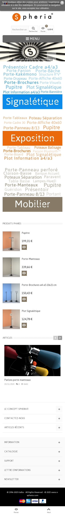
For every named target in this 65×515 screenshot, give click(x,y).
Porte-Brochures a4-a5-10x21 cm (39, 285)
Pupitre (26, 233)
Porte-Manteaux (31, 259)
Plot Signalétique (31, 311)
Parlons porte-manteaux (17, 380)
